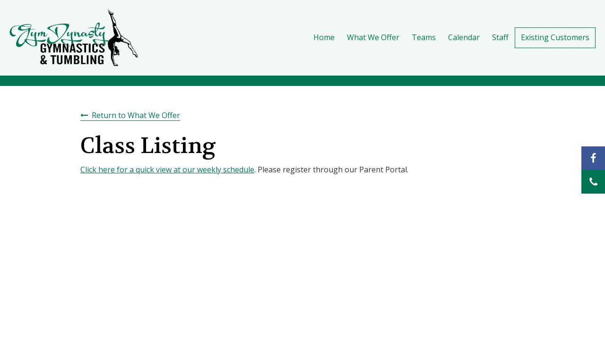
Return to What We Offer (136, 115)
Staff (500, 37)
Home (324, 37)
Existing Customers (555, 37)
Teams (424, 37)
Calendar (464, 37)
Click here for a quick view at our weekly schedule (167, 169)
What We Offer (373, 37)
